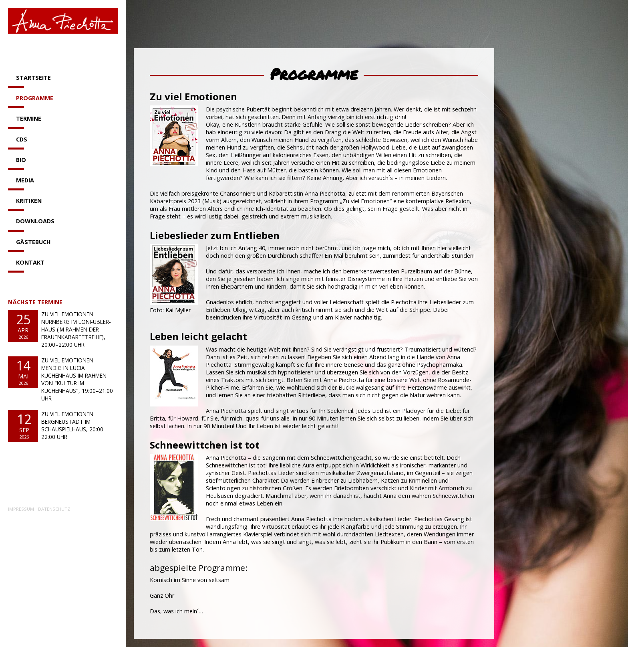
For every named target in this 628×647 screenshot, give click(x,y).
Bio (21, 160)
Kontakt (30, 262)
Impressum (21, 509)
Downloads (35, 221)
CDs (21, 139)
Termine (28, 118)
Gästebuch (33, 242)
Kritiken (29, 200)
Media (25, 180)
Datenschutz (54, 509)
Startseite (33, 77)
